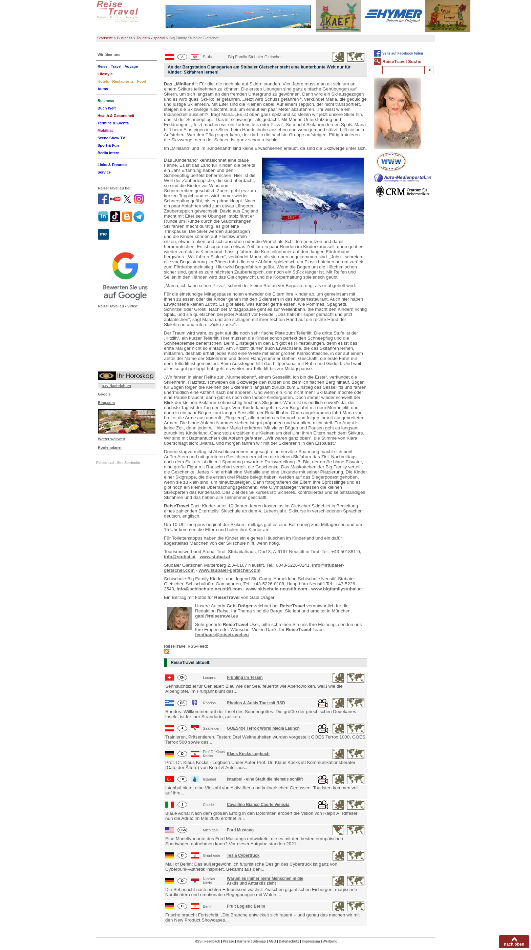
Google (104, 394)
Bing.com (106, 403)
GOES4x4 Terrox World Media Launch (263, 728)
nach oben (514, 944)
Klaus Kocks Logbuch (248, 753)
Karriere (243, 941)
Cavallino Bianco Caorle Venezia (258, 804)
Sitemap (259, 941)
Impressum (311, 941)
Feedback (212, 941)
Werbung (330, 941)
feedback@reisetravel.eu (222, 634)
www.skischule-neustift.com (276, 588)
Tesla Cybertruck (243, 855)
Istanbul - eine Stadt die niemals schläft (265, 779)
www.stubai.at (214, 556)
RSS (198, 941)
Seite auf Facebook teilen (402, 53)
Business (124, 38)
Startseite (105, 38)
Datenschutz (289, 941)
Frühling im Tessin (245, 677)
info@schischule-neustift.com (209, 588)
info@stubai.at (179, 556)
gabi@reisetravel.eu (216, 616)
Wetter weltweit (111, 439)
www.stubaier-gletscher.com (230, 570)
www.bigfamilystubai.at (336, 588)
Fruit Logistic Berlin (246, 906)
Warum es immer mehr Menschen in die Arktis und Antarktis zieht (265, 881)
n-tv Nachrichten (116, 386)
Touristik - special (150, 38)
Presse (228, 941)
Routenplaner (110, 447)
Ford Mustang (240, 830)
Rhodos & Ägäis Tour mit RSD (256, 703)
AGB (272, 941)
